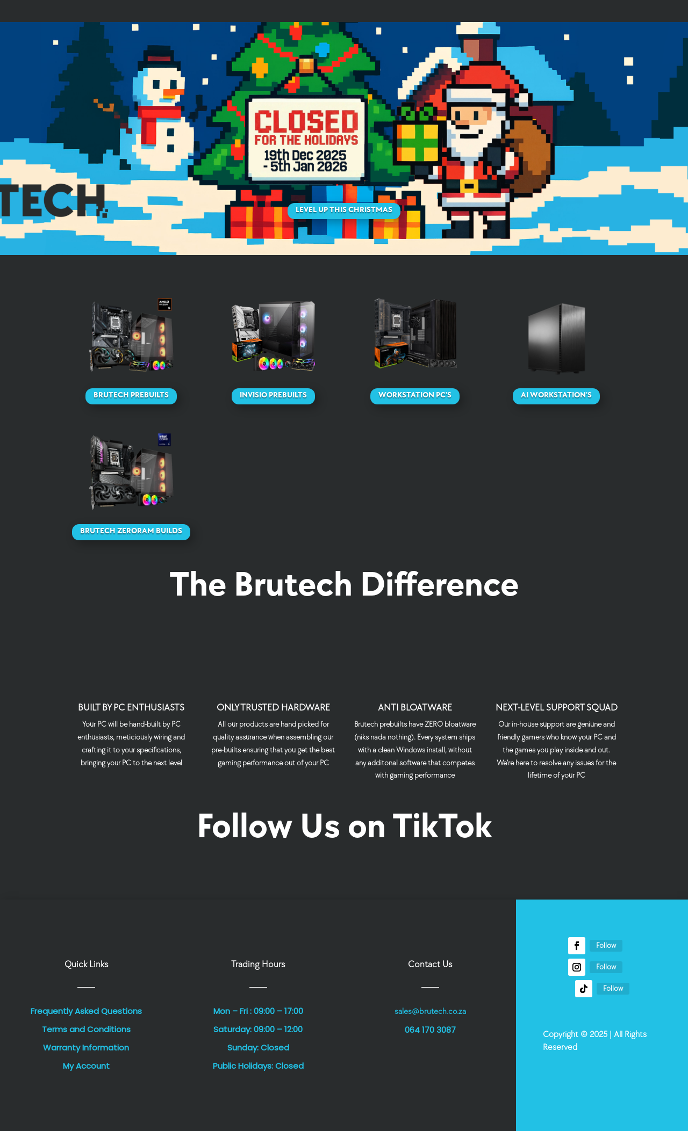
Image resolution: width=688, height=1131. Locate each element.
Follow (606, 945)
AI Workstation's (556, 395)
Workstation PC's (415, 395)
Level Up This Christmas (344, 210)
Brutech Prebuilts (131, 395)
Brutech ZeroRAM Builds (131, 531)
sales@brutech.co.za (430, 1011)
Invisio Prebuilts (273, 395)
